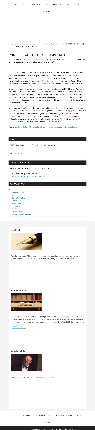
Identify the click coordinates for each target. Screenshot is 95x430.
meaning (46, 124)
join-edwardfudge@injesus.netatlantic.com (27, 173)
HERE (15, 165)
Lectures (15, 198)
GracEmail (37, 124)
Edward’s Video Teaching (36, 374)
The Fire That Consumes (22, 211)
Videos (11, 187)
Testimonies (17, 208)
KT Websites (61, 426)
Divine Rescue (18, 189)
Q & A (14, 206)
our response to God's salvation (64, 124)
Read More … (19, 323)
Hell (13, 192)
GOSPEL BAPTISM (25, 124)
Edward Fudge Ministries (47, 25)
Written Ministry (18, 287)
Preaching (16, 203)
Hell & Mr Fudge (18, 195)
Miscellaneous (18, 200)
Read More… (18, 260)
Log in (70, 426)
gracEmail (15, 227)
